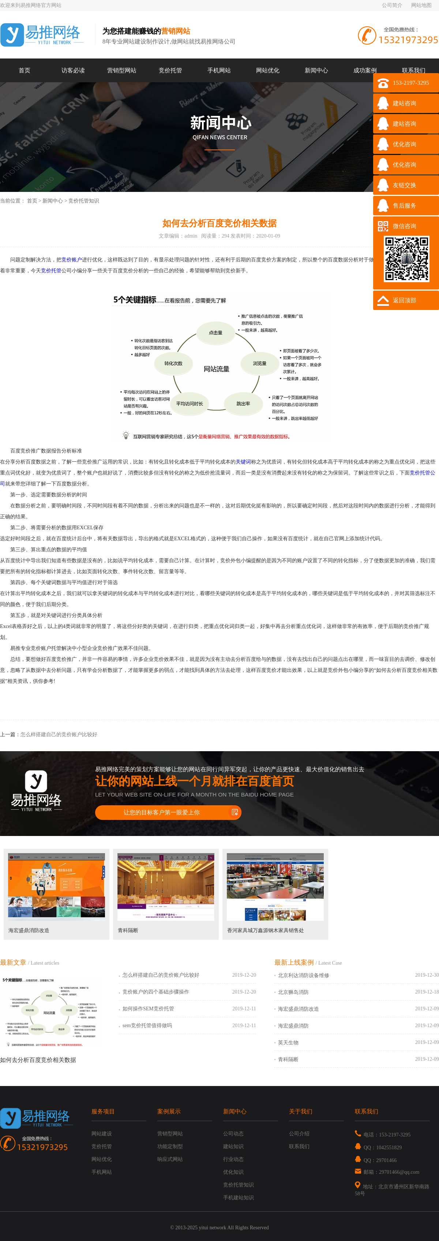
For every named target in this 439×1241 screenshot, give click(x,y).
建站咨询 (404, 103)
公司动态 (233, 1133)
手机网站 (219, 70)
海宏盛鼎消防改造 (28, 930)
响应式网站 (170, 1159)
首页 (24, 70)
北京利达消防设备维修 (303, 975)
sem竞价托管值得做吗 (147, 1025)
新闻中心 (316, 70)
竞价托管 (170, 70)
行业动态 (233, 1159)
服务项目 (103, 1111)
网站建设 (101, 1133)
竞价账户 (71, 259)
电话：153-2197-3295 (382, 1135)
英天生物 (288, 1042)
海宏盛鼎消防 (293, 1026)
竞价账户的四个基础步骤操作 (156, 992)
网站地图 (421, 5)
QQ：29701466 (376, 1160)
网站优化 (267, 70)
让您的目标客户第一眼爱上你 (162, 812)
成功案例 (365, 70)
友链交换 (404, 185)
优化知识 (233, 1172)
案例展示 (169, 1111)
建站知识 (233, 1146)
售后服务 (404, 206)
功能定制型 (170, 1146)
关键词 (243, 462)
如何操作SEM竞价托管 (148, 1008)
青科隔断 (128, 930)
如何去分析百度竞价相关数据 (38, 1060)
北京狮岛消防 (293, 992)
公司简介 (392, 5)
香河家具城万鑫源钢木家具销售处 (265, 930)
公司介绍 (299, 1133)
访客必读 (73, 70)
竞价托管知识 (83, 201)
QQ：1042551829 (378, 1147)
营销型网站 (121, 70)
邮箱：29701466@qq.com (387, 1172)
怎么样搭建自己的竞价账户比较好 (58, 734)
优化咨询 (404, 144)
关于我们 (300, 1111)
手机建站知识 (238, 1197)
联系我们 (413, 70)
